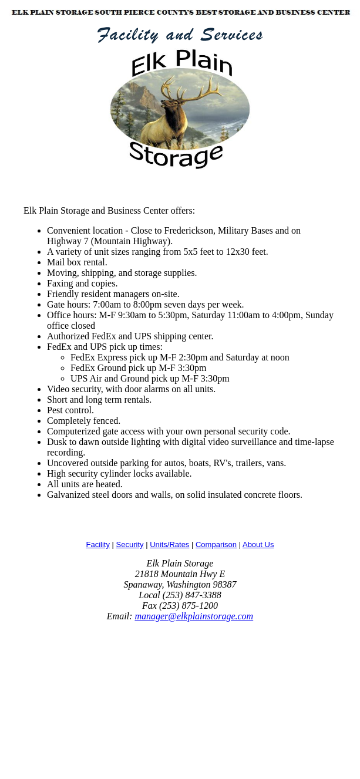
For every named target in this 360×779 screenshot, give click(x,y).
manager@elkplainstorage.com (193, 616)
